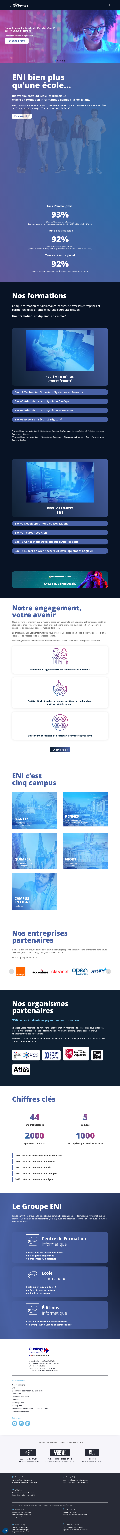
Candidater (16, 1393)
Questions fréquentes (21, 1396)
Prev (11, 971)
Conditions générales (20, 1411)
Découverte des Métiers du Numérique (27, 1391)
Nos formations (18, 1385)
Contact (15, 1399)
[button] (4, 36)
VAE (13, 1388)
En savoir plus (21, 116)
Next (108, 971)
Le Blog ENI (17, 1405)
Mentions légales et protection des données (30, 1408)
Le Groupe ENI (18, 1402)
